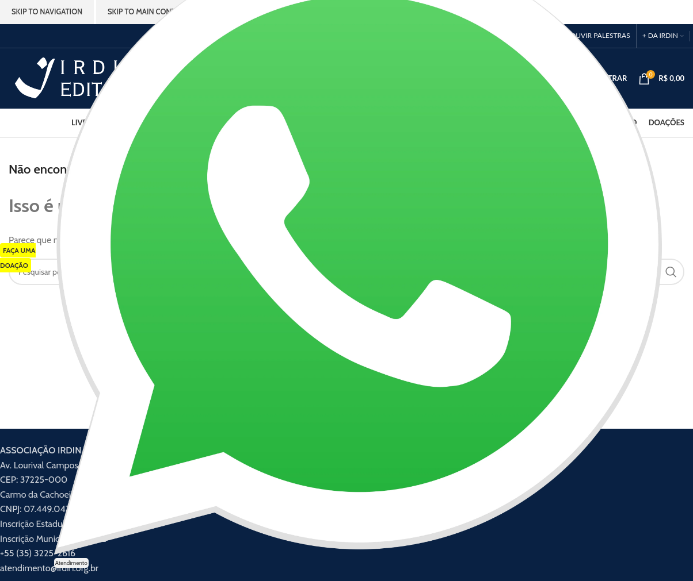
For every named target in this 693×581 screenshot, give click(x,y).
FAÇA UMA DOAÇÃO (18, 258)
